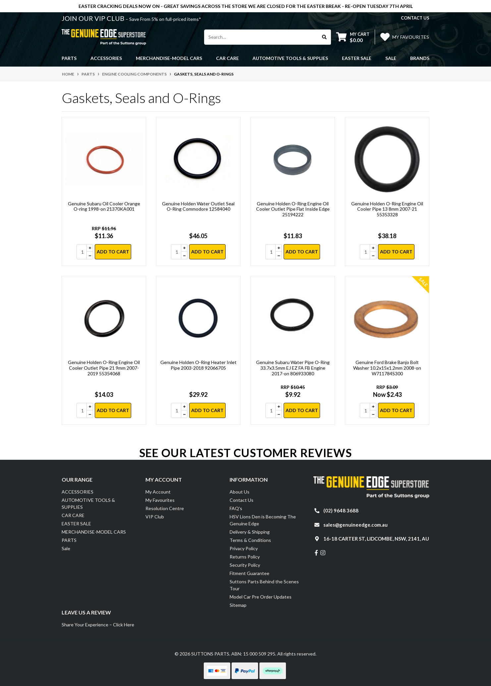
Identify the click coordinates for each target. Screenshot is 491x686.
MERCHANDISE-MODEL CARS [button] (169, 58)
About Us (239, 492)
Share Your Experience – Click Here (98, 624)
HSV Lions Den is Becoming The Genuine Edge (263, 520)
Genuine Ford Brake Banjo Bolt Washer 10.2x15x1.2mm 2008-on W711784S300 (387, 367)
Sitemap (238, 605)
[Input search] (261, 37)
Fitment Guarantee (249, 573)
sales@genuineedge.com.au (355, 525)
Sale (390, 58)
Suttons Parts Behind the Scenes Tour (264, 585)
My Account (158, 492)
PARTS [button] (69, 58)
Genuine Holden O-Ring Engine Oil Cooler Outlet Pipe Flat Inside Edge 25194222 (293, 209)
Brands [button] (419, 58)
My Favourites (160, 500)
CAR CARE (73, 515)
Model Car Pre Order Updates (261, 597)
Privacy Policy (244, 548)
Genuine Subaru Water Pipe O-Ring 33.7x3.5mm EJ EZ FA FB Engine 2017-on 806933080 (293, 367)
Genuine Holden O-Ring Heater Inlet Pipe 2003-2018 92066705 (198, 365)
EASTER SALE (76, 523)
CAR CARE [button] (227, 58)
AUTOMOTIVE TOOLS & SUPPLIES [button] (290, 58)
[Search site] (324, 37)
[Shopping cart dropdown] (353, 37)
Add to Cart (113, 251)
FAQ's (236, 508)
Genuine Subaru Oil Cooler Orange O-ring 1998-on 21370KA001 (104, 206)
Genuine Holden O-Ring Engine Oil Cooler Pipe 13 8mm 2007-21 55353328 (387, 209)
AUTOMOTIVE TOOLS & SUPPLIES (88, 503)
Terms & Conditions (250, 540)
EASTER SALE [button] (356, 58)
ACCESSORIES (77, 492)
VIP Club (154, 516)
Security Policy (245, 565)
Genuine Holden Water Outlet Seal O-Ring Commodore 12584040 (198, 206)
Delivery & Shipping (250, 532)
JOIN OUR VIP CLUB (94, 18)
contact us (415, 18)
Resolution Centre (164, 508)
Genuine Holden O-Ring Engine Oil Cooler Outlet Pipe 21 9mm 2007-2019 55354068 (104, 367)
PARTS (69, 540)
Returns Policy (245, 556)
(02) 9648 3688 (340, 510)
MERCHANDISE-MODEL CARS (94, 532)
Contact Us (241, 500)
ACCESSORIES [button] (106, 58)
